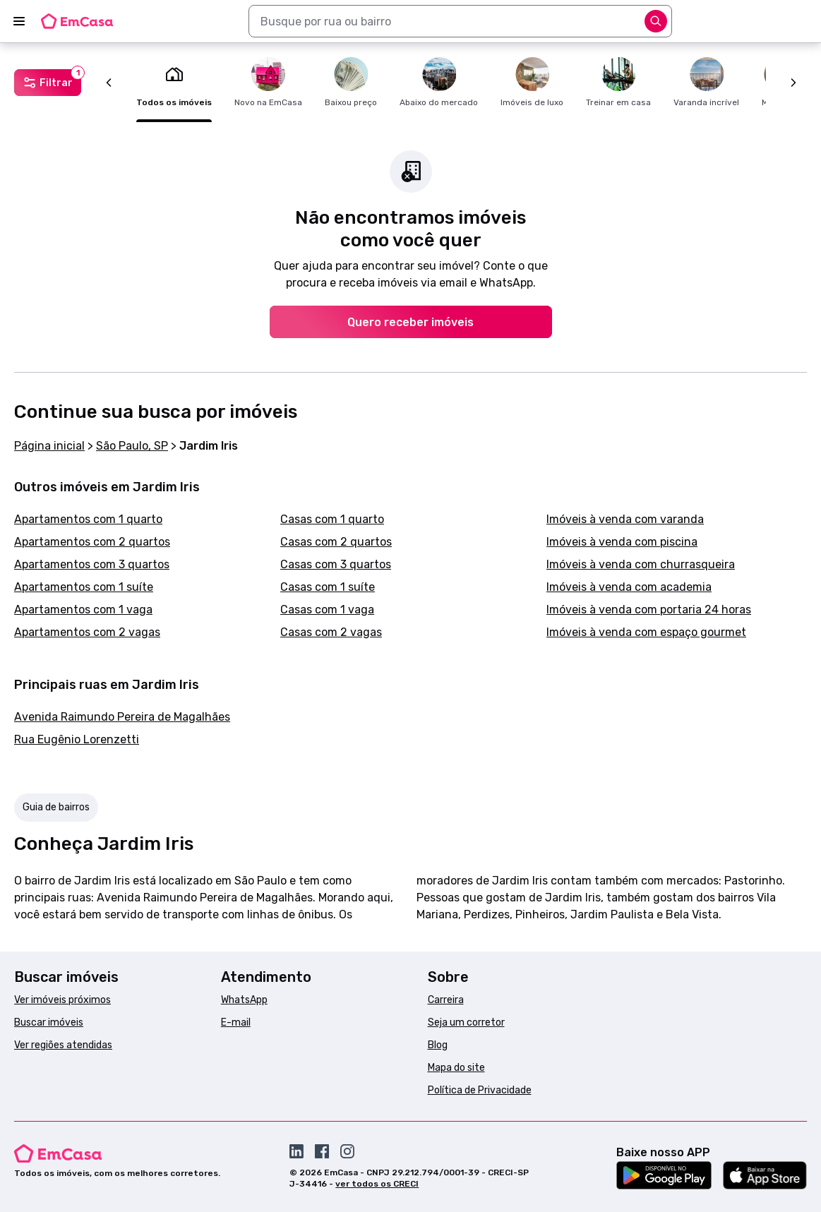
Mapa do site (456, 1068)
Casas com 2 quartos (336, 541)
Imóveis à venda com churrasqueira (640, 564)
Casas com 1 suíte (327, 587)
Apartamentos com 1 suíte (83, 587)
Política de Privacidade (480, 1090)
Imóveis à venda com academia (629, 587)
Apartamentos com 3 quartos (91, 564)
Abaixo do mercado (439, 82)
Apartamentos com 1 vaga (83, 609)
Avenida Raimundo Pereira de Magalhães (122, 717)
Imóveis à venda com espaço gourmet (646, 632)
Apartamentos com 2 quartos (92, 541)
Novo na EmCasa (268, 82)
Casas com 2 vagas (331, 632)
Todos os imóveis (174, 82)
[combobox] (460, 21)
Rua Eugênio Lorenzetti (76, 739)
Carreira (446, 1000)
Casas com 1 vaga (327, 609)
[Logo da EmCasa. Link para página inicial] (77, 21)
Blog (438, 1045)
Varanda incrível (706, 82)
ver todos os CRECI (377, 1184)
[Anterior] (108, 82)
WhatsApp (244, 1000)
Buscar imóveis (48, 1022)
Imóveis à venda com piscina (621, 541)
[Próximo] (793, 82)
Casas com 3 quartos (335, 564)
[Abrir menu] (19, 21)
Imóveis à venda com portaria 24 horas (648, 609)
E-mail (236, 1022)
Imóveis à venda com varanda (625, 519)
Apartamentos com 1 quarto (88, 519)
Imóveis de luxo (532, 82)
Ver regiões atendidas (63, 1045)
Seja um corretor (466, 1022)
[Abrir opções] (656, 21)
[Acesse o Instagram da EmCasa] (347, 1151)
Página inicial (49, 445)
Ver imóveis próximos (62, 1000)
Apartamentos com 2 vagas (87, 632)
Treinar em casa (618, 82)
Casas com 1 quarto (332, 519)
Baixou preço (351, 82)
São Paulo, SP (132, 445)
